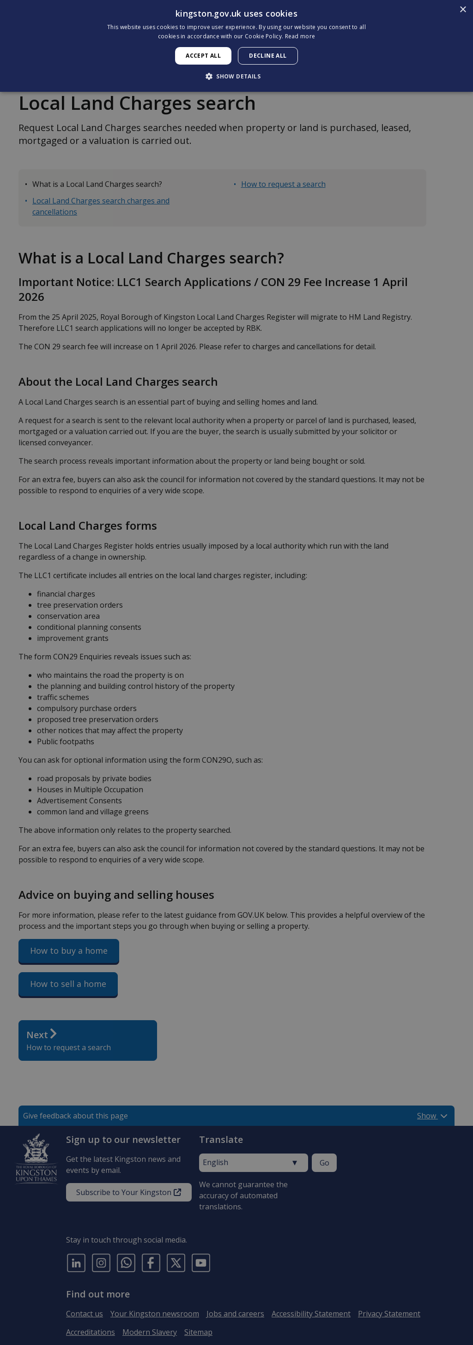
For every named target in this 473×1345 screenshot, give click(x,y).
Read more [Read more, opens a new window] (300, 36)
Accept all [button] (203, 56)
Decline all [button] (267, 56)
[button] (236, 76)
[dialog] (236, 46)
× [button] (462, 9)
